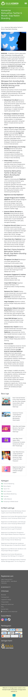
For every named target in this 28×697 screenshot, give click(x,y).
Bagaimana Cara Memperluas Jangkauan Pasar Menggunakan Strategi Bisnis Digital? (13, 544)
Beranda (3, 595)
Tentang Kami (5, 597)
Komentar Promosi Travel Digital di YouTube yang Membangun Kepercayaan (18, 416)
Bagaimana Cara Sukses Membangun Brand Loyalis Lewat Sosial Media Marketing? (13, 512)
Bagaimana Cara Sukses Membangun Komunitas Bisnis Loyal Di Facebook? (11, 528)
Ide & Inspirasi (7, 491)
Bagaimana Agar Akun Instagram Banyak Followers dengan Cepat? (19, 469)
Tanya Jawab (5, 602)
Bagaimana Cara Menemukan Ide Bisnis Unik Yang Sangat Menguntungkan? (13, 549)
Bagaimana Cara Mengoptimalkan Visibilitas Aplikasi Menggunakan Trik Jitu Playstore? (13, 560)
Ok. (14, 695)
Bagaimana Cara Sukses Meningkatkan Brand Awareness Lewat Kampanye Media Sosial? (14, 517)
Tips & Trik (6, 489)
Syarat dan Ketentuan (7, 604)
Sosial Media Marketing (9, 494)
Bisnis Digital (7, 486)
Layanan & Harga (6, 599)
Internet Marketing (8, 484)
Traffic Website (7, 499)
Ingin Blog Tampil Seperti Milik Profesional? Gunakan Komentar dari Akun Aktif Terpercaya (19, 442)
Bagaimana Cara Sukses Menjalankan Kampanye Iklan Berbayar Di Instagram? (12, 555)
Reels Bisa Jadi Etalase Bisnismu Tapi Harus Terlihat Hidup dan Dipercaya (19, 429)
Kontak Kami (4, 609)
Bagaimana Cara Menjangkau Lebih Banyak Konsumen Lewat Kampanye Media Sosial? (13, 522)
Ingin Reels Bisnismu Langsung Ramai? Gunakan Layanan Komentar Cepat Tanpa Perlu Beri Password (18, 456)
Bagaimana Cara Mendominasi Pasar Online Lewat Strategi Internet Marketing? (13, 539)
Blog (2, 27)
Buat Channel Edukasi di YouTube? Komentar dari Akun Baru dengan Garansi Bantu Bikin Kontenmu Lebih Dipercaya (19, 402)
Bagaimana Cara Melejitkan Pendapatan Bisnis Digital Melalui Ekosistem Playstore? (13, 533)
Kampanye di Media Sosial (10, 501)
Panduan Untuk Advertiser (9, 611)
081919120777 (6, 587)
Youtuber (6, 496)
